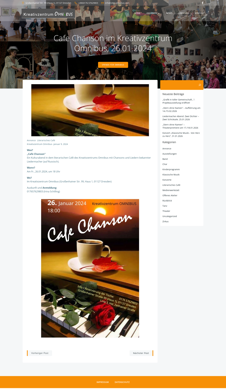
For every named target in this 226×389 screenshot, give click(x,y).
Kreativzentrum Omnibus (39, 144)
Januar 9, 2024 (61, 144)
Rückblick (167, 200)
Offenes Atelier (169, 195)
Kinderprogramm (171, 169)
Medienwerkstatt (170, 190)
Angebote (153, 13)
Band (165, 159)
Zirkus (165, 221)
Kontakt (200, 13)
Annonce (31, 141)
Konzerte (166, 180)
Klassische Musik (170, 174)
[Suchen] (200, 85)
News (169, 13)
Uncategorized (169, 216)
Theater (166, 211)
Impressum (103, 383)
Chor (164, 164)
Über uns (184, 13)
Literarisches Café (46, 141)
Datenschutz (122, 383)
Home (138, 13)
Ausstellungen (169, 154)
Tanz (164, 206)
